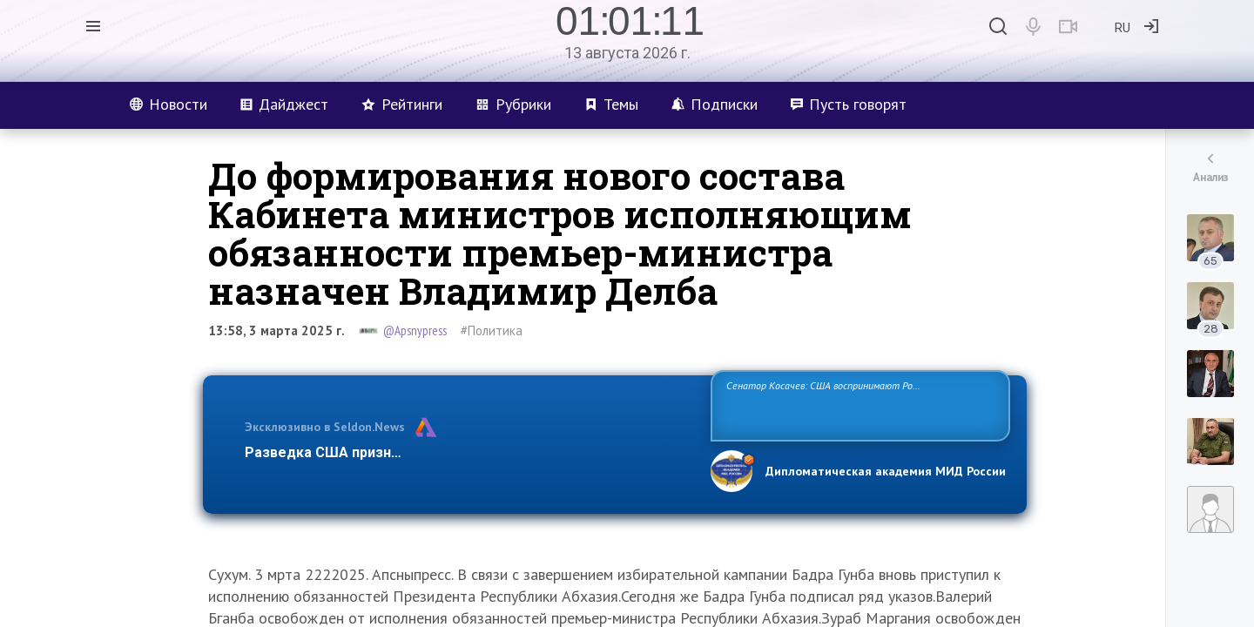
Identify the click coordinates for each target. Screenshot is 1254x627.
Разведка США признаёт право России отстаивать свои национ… (468, 452)
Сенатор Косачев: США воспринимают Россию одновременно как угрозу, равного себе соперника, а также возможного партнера (857, 404)
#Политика (491, 330)
